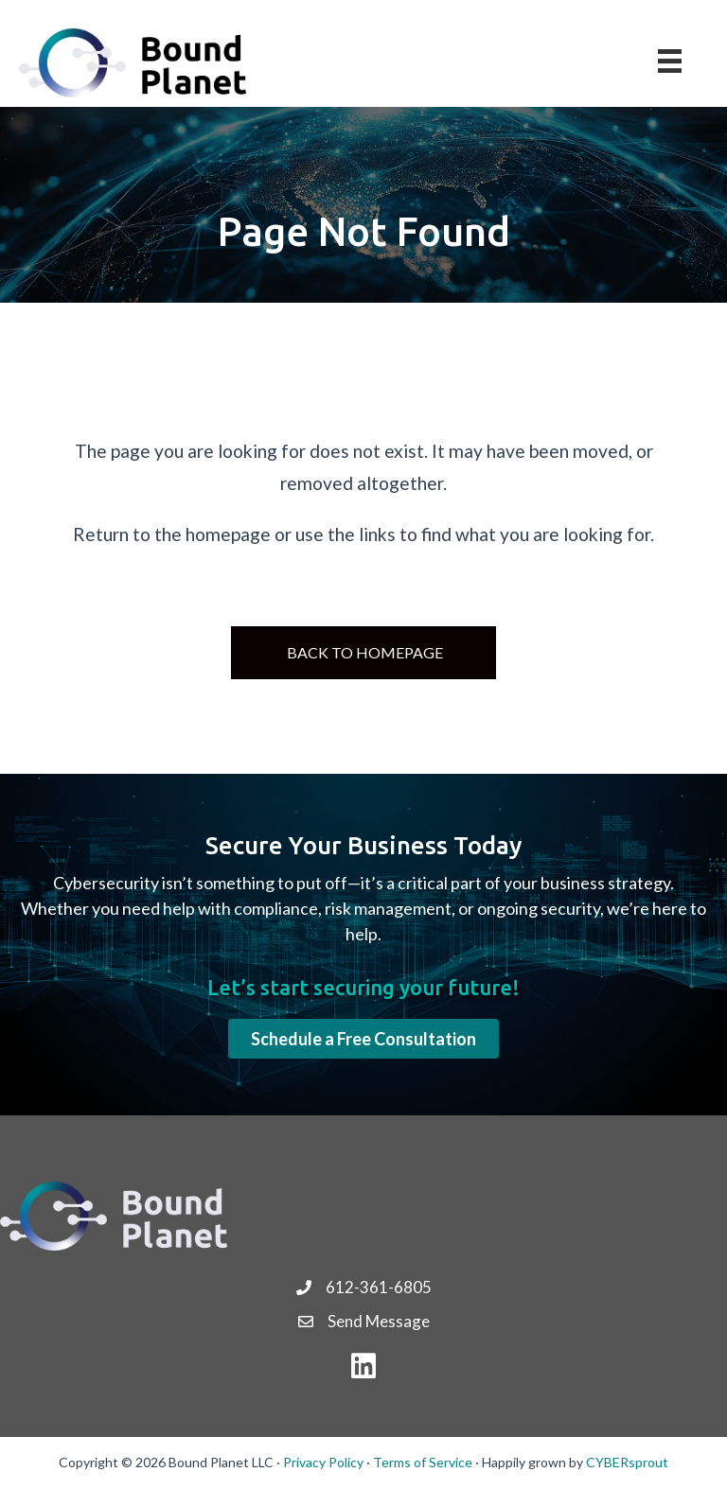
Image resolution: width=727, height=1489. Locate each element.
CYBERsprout (627, 1462)
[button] (363, 1039)
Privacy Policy (323, 1462)
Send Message (379, 1321)
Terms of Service (422, 1462)
